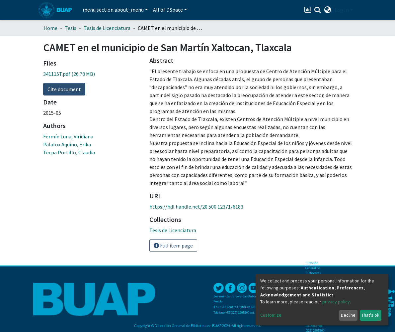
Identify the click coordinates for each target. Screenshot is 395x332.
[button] (327, 10)
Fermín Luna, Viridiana (68, 136)
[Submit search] (317, 10)
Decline (348, 315)
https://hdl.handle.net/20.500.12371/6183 (196, 206)
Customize (270, 315)
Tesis (70, 28)
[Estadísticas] (308, 10)
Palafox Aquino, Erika (67, 144)
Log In (342, 10)
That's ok (370, 315)
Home (50, 28)
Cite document (64, 89)
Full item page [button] (173, 245)
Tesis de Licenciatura (107, 28)
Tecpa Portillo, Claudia (69, 152)
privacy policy (336, 302)
